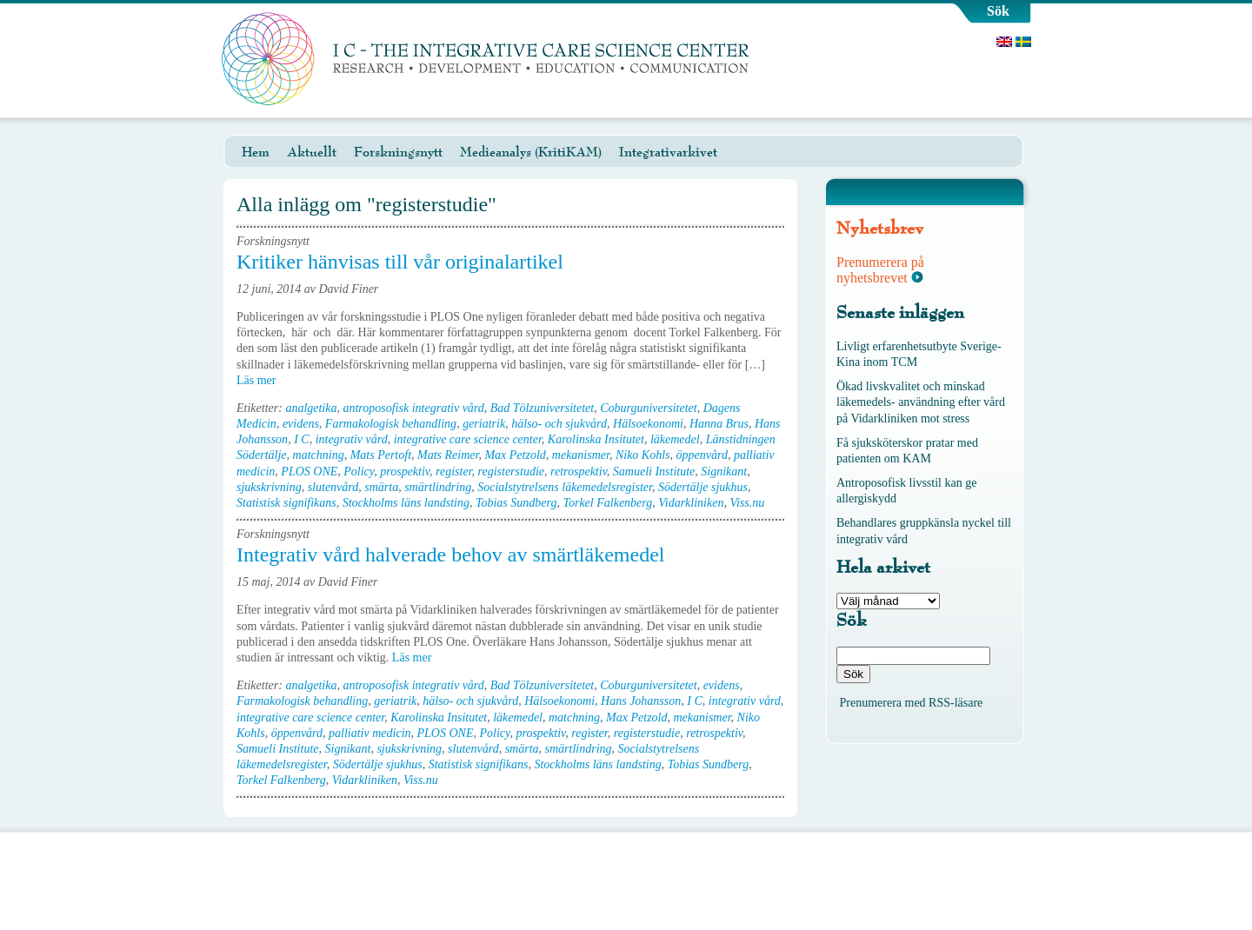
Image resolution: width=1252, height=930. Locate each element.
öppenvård (702, 455)
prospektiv (405, 471)
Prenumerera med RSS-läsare (911, 702)
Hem (256, 152)
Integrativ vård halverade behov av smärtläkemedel (450, 554)
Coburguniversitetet (648, 408)
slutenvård (333, 487)
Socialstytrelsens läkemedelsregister (564, 487)
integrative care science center (468, 439)
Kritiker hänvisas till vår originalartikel (399, 261)
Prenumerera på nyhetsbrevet (880, 270)
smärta (381, 487)
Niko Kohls (643, 455)
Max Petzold (514, 455)
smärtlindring (437, 487)
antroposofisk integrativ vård (413, 408)
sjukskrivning (269, 487)
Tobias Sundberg (516, 502)
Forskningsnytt (398, 152)
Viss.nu (746, 502)
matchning (318, 455)
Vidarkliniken (690, 502)
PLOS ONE (309, 471)
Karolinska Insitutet (596, 439)
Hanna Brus (719, 423)
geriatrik (484, 423)
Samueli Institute (654, 471)
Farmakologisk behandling (390, 423)
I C (302, 439)
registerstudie (511, 471)
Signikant (724, 471)
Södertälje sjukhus (703, 487)
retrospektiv (578, 471)
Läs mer (262, 380)
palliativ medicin (369, 733)
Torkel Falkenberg (607, 502)
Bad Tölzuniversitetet (542, 408)
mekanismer (580, 455)
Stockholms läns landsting (406, 502)
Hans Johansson (641, 700)
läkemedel (675, 439)
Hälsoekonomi (648, 423)
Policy (358, 471)
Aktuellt (311, 152)
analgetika (310, 408)
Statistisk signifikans (286, 502)
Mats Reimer (447, 455)
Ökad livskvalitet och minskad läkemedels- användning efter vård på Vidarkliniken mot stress (920, 402)
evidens (301, 423)
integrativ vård (352, 439)
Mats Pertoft (380, 455)
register (453, 471)
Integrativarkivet (668, 152)
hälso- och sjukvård (559, 423)
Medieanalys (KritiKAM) (531, 152)
